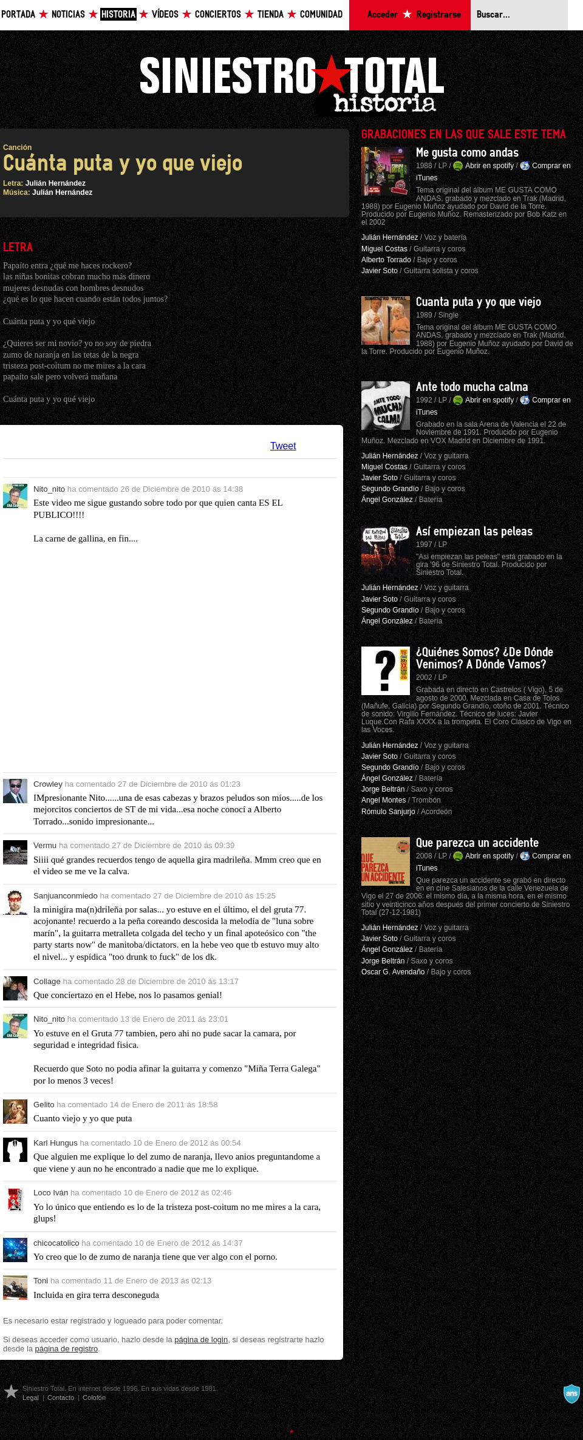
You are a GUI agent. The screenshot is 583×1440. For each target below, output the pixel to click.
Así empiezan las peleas (474, 531)
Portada (18, 14)
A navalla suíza (571, 1394)
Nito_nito (49, 489)
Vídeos (165, 14)
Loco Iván (50, 1192)
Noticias (68, 14)
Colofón (94, 1397)
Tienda (270, 14)
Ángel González (387, 499)
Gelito (44, 1104)
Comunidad (321, 14)
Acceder (382, 14)
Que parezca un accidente (477, 843)
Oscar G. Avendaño (393, 972)
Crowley (48, 784)
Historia (118, 14)
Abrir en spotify (489, 165)
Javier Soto (379, 271)
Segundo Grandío (390, 488)
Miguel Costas (384, 249)
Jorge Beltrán (382, 789)
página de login (201, 1339)
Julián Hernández (56, 183)
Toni (40, 1280)
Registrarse (439, 14)
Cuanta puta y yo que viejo (478, 302)
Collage (47, 981)
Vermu (44, 845)
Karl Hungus (55, 1142)
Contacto (60, 1397)
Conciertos (218, 14)
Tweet (283, 446)
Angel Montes (383, 800)
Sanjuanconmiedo (65, 895)
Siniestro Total (291, 84)
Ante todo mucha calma (472, 387)
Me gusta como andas (467, 153)
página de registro (66, 1348)
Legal (30, 1397)
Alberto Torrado (386, 260)
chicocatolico (56, 1243)
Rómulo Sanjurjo (388, 811)
